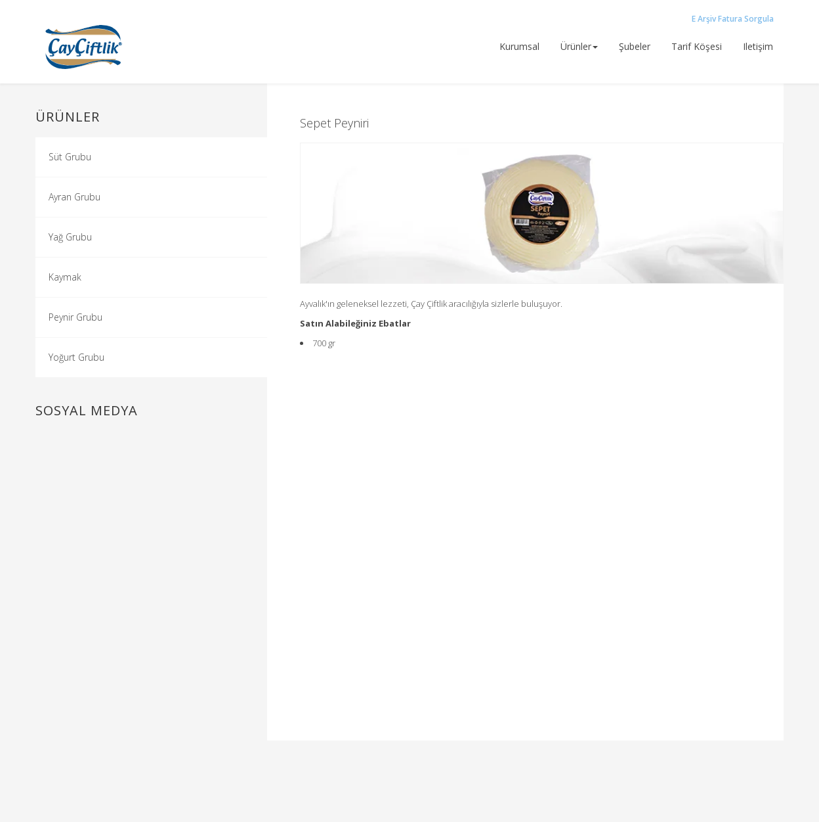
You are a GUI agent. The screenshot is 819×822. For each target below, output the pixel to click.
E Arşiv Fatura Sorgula (733, 18)
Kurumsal (519, 46)
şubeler (634, 46)
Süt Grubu (70, 156)
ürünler (579, 46)
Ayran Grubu (74, 197)
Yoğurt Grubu (76, 357)
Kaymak (65, 277)
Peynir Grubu (75, 317)
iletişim (758, 46)
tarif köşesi (696, 46)
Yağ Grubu (70, 237)
